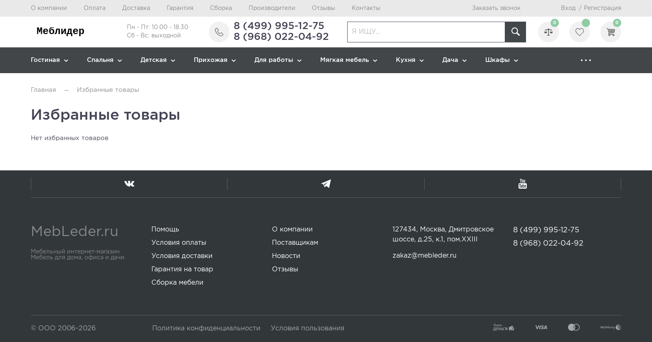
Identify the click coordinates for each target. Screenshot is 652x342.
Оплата (95, 8)
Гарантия (180, 8)
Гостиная (49, 60)
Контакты (366, 8)
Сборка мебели (177, 283)
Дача (454, 60)
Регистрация (602, 8)
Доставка (136, 8)
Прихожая (215, 60)
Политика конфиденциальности (206, 328)
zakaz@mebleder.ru (425, 256)
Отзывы (323, 8)
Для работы (277, 60)
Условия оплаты (178, 243)
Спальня (104, 60)
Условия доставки (181, 256)
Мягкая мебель (348, 60)
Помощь (165, 229)
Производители (272, 8)
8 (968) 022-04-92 (281, 37)
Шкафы (501, 60)
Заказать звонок (496, 8)
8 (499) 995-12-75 (279, 26)
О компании (49, 8)
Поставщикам (295, 243)
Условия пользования (307, 328)
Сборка (221, 8)
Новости (286, 256)
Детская (158, 60)
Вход (568, 8)
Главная (43, 90)
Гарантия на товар (182, 269)
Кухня (410, 60)
